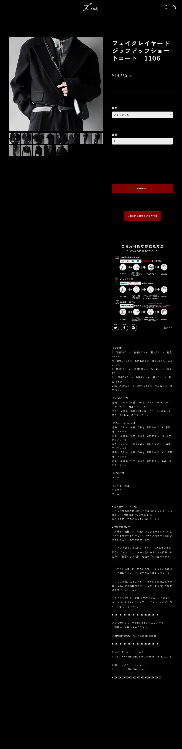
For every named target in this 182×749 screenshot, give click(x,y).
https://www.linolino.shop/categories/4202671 (142, 652)
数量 (114, 130)
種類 (114, 104)
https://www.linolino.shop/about (135, 632)
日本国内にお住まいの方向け (142, 212)
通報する (168, 323)
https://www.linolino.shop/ (129, 665)
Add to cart (142, 184)
